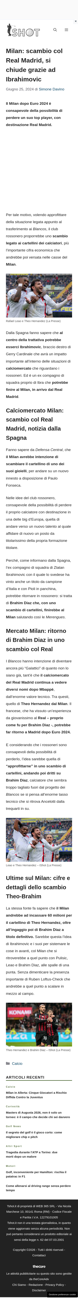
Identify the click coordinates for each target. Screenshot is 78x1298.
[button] (55, 30)
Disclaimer (39, 1290)
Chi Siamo (19, 1284)
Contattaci (39, 1255)
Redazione (36, 1284)
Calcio (17, 1063)
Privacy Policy (55, 1284)
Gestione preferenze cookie (62, 1294)
